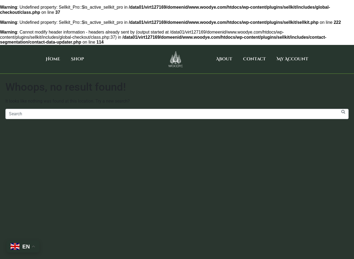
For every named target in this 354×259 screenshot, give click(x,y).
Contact (254, 59)
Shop (77, 59)
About (224, 59)
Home (53, 59)
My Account (292, 59)
